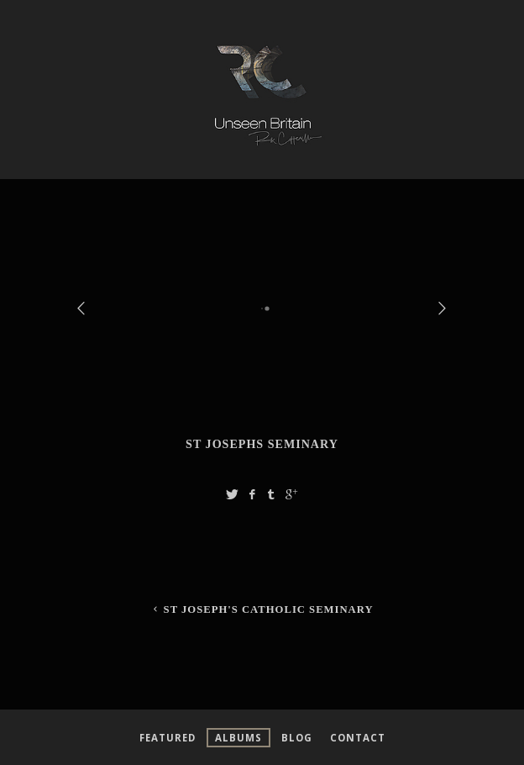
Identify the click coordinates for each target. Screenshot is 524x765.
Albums (238, 737)
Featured (167, 737)
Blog (296, 737)
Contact (357, 737)
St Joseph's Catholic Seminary (261, 609)
